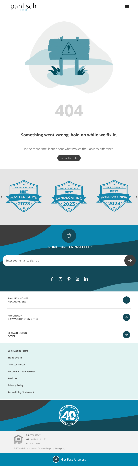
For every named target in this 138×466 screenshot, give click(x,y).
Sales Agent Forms (18, 350)
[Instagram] (60, 279)
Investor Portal (16, 364)
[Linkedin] (86, 279)
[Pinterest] (69, 279)
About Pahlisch (69, 158)
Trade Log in (15, 357)
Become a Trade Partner (21, 371)
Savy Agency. (60, 448)
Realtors (12, 378)
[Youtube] (77, 279)
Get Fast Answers (69, 459)
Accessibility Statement (21, 392)
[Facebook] (52, 279)
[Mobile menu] (127, 6)
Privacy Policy (15, 385)
